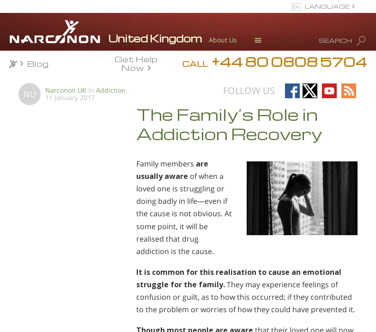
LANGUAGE (327, 6)
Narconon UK (65, 90)
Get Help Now (136, 62)
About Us (223, 40)
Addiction (111, 90)
